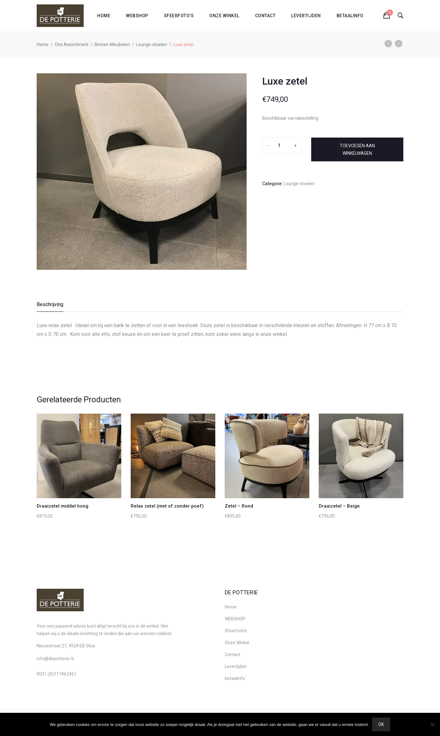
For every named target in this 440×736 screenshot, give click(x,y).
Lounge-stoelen (151, 44)
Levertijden (306, 15)
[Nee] (432, 724)
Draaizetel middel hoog (62, 506)
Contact (265, 15)
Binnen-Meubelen (112, 44)
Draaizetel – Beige (339, 506)
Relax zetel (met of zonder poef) (167, 506)
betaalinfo (350, 15)
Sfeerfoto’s (179, 15)
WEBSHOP (137, 15)
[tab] (50, 306)
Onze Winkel (224, 15)
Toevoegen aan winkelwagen (357, 149)
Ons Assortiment (71, 44)
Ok (381, 724)
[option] (142, 171)
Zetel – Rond (239, 506)
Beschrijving (50, 304)
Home (103, 15)
